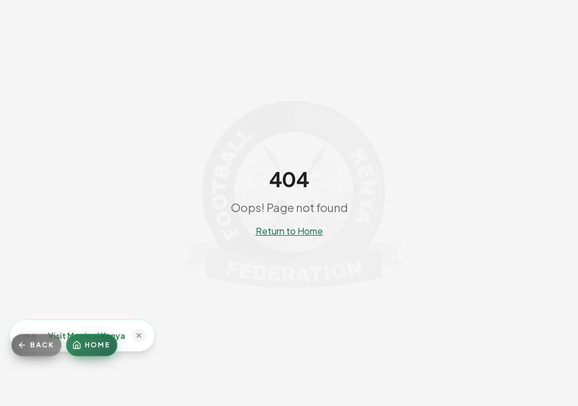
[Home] (92, 345)
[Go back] (36, 345)
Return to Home (289, 231)
